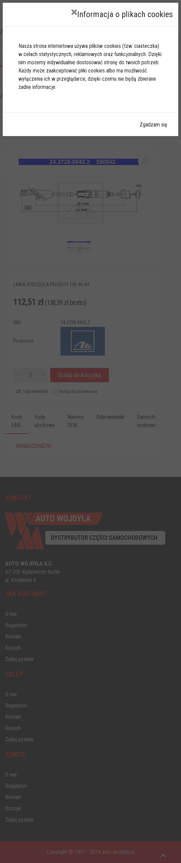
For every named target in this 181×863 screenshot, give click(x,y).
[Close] (74, 12)
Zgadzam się (153, 124)
